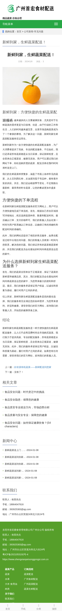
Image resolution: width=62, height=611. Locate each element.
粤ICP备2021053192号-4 (15, 554)
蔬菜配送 (28, 574)
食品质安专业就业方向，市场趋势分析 (27, 407)
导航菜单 (7, 24)
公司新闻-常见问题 (33, 31)
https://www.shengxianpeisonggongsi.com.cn (25, 559)
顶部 (54, 606)
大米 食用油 (11, 584)
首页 (19, 31)
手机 (23, 606)
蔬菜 (7, 574)
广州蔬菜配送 (31, 584)
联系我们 (9, 598)
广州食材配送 (31, 579)
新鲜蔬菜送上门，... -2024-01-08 (22, 450)
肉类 (7, 589)
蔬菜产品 (9, 569)
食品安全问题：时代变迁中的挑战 (24, 392)
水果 (7, 579)
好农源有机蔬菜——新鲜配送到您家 (32, 367)
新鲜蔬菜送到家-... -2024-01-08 (21, 470)
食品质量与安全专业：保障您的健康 (26, 415)
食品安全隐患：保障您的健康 (22, 399)
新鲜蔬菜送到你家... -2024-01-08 (22, 457)
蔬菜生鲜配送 (31, 589)
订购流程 (28, 569)
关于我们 (9, 593)
